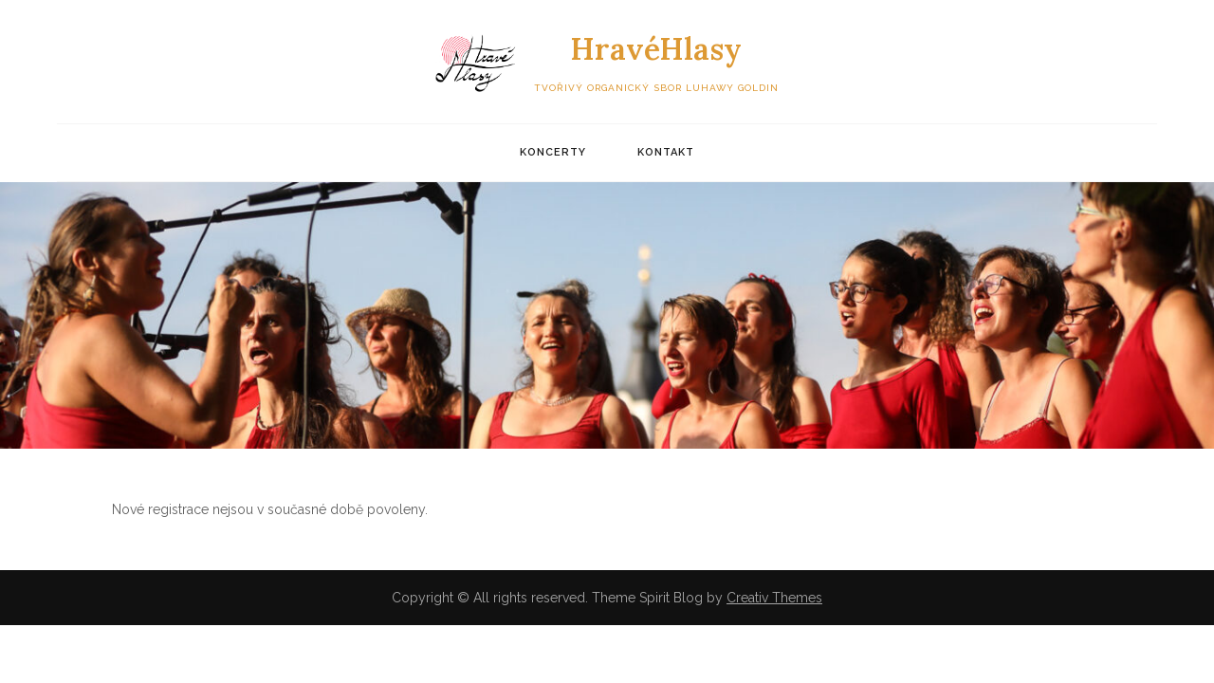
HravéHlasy (656, 48)
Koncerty (553, 152)
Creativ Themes (774, 597)
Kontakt (665, 152)
